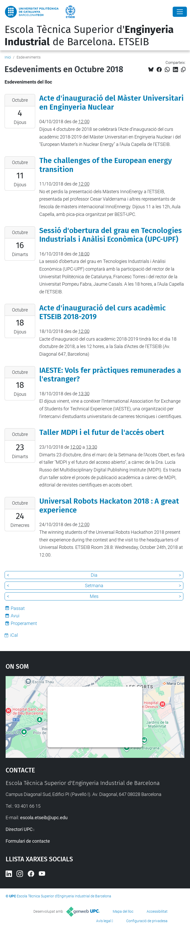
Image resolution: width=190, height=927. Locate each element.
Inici (8, 57)
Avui (15, 615)
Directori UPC (19, 829)
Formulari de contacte (28, 841)
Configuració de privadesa (147, 921)
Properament (24, 623)
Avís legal (103, 921)
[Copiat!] (183, 70)
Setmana (94, 585)
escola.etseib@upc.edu (44, 817)
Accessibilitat (157, 911)
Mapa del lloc (123, 911)
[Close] (180, 12)
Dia (94, 575)
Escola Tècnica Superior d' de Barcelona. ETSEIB (89, 36)
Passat (18, 608)
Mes (94, 596)
